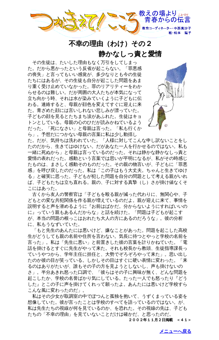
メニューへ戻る (175, 331)
